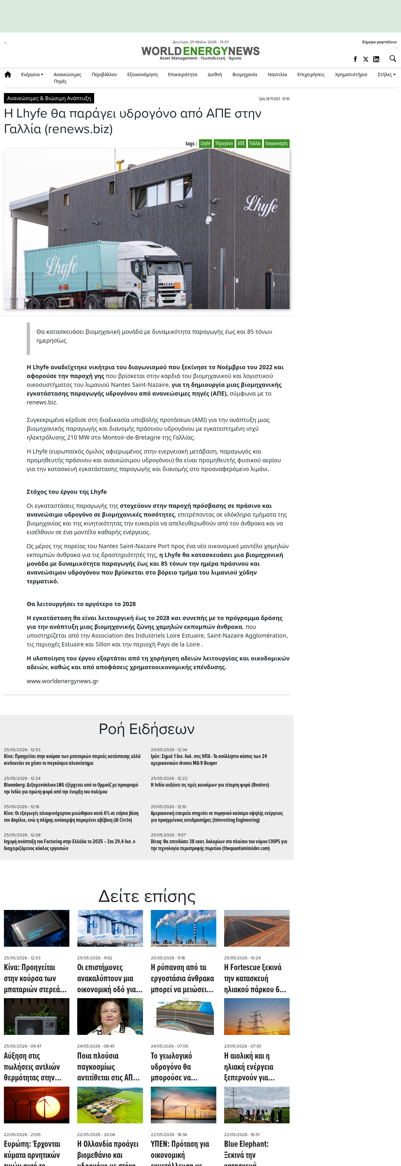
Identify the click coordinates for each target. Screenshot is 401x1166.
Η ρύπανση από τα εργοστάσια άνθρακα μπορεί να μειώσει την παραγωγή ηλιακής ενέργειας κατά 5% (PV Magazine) (182, 979)
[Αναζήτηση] (390, 58)
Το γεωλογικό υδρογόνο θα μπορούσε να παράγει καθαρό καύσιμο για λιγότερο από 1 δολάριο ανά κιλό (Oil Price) (183, 1067)
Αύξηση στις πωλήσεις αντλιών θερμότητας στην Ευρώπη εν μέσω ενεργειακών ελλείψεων (32, 1067)
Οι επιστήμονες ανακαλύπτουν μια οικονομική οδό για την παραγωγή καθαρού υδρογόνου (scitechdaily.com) (108, 979)
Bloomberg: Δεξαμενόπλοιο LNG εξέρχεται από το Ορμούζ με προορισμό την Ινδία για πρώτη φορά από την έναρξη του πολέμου (71, 788)
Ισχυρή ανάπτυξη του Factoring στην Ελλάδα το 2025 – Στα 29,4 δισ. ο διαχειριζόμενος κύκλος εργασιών (69, 845)
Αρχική (10, 74)
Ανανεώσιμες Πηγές (67, 77)
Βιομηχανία (245, 74)
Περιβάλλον (104, 74)
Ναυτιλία (277, 74)
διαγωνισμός (276, 143)
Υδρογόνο (224, 143)
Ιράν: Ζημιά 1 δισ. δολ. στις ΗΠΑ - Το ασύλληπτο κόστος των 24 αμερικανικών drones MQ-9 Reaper (209, 760)
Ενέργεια (30, 74)
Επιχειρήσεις (311, 74)
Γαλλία (255, 143)
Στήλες (385, 74)
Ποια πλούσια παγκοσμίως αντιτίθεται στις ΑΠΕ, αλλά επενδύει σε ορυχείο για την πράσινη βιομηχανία (108, 1067)
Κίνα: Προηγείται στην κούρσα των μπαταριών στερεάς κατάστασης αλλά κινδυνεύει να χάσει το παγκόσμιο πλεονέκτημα (72, 760)
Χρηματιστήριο (351, 74)
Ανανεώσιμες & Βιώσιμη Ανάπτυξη (49, 98)
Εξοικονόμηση (142, 74)
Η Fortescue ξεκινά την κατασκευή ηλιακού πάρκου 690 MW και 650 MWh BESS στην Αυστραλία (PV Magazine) (256, 979)
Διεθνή (215, 74)
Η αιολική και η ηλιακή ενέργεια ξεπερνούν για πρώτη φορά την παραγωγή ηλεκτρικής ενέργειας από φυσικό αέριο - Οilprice (256, 1067)
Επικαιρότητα (182, 74)
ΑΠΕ (241, 143)
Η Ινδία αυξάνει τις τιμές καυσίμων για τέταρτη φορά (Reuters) (210, 785)
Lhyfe (205, 143)
